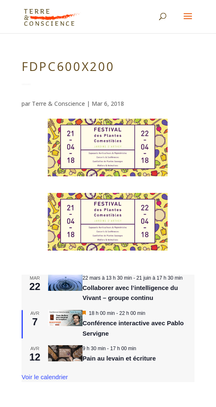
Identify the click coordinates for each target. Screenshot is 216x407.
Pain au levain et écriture (119, 358)
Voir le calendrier (45, 376)
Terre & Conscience (58, 103)
